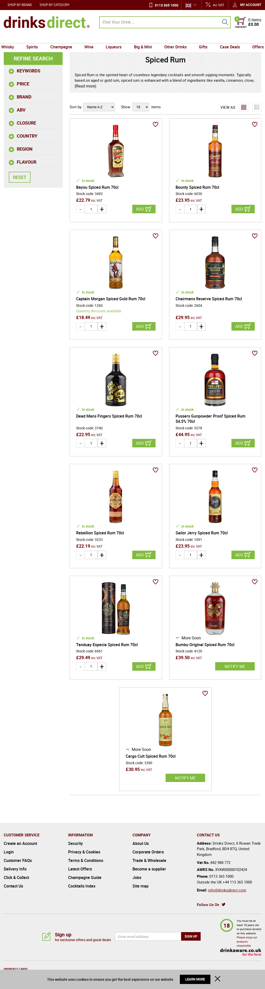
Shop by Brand (20, 5)
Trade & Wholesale (149, 860)
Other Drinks (174, 38)
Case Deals (227, 38)
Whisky (11, 38)
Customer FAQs (18, 860)
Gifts (201, 38)
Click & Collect (16, 877)
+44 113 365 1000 (237, 881)
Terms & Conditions (85, 860)
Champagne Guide (84, 877)
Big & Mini (143, 38)
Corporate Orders (148, 852)
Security (75, 843)
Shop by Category (55, 5)
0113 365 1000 (166, 5)
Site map (140, 886)
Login (9, 852)
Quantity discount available (98, 310)
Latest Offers (80, 869)
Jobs (136, 877)
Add (140, 209)
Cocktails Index (81, 886)
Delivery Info (15, 869)
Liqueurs (114, 38)
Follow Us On (208, 904)
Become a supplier (149, 869)
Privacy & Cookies (84, 852)
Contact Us (13, 886)
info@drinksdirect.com (227, 890)
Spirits (35, 38)
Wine (90, 38)
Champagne (63, 38)
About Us (140, 843)
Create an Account (20, 843)
